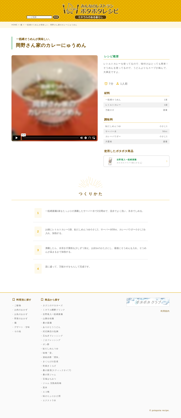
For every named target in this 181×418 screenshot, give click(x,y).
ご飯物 (17, 305)
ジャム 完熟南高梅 (52, 383)
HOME (14, 25)
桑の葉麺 (47, 323)
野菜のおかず (21, 318)
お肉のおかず (21, 310)
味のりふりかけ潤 (51, 396)
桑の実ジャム (49, 374)
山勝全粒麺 (48, 318)
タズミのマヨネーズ (53, 305)
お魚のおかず (21, 314)
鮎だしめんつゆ (50, 348)
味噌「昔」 (48, 353)
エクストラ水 (49, 400)
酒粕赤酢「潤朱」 (51, 357)
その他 (17, 331)
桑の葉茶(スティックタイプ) (57, 370)
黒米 (45, 387)
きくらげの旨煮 (50, 361)
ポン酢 (46, 344)
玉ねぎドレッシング (53, 336)
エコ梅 (46, 392)
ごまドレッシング (51, 340)
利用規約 (165, 311)
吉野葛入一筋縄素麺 (53, 314)
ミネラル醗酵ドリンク (54, 310)
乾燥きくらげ (49, 366)
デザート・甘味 (22, 327)
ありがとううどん (51, 327)
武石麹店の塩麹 (50, 331)
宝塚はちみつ (49, 379)
